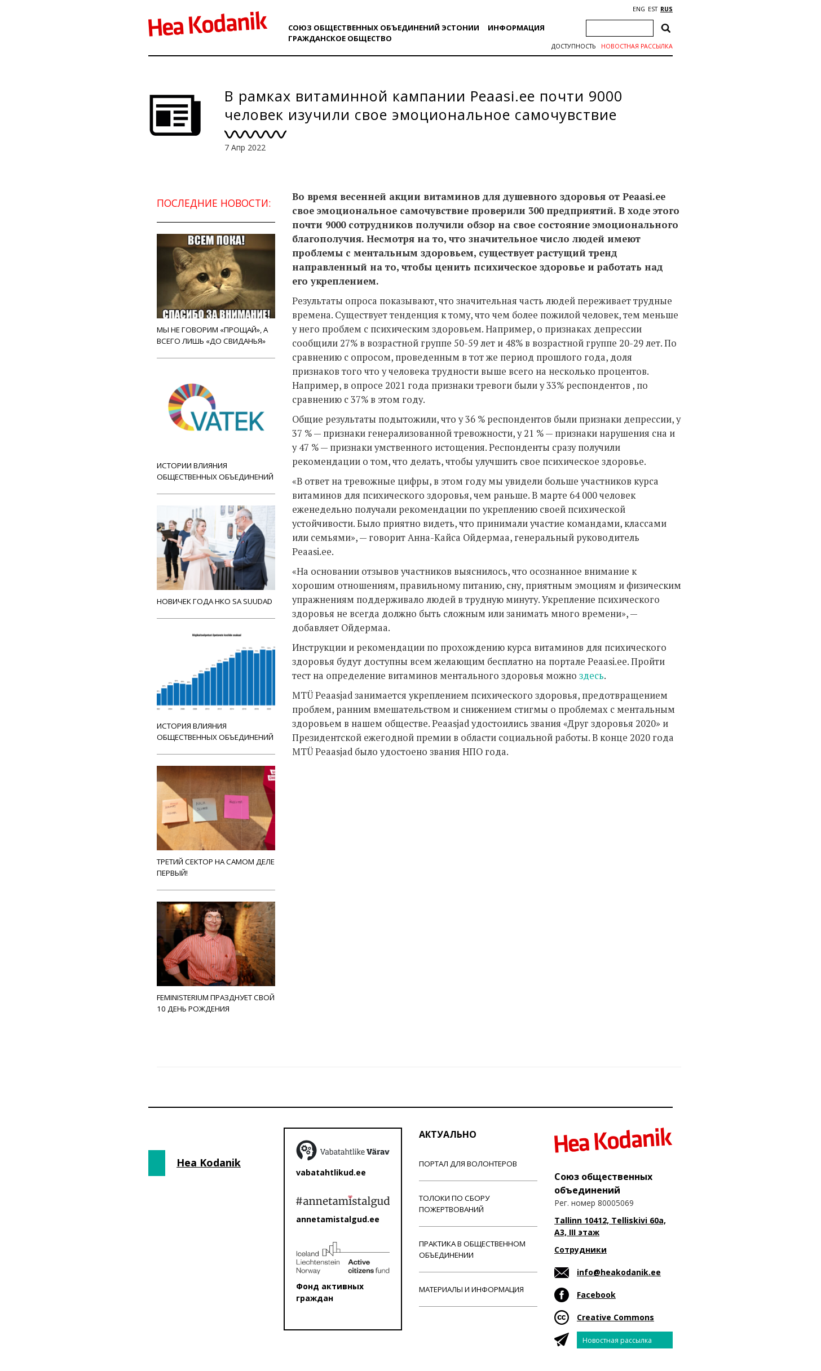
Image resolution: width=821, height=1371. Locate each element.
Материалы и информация (471, 1289)
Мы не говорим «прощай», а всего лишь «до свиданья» (216, 290)
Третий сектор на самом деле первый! (216, 822)
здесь (591, 675)
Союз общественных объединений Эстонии (383, 28)
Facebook (596, 1294)
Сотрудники (580, 1249)
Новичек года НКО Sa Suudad (216, 555)
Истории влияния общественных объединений (216, 426)
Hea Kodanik (208, 1162)
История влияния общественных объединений (216, 686)
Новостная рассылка (637, 46)
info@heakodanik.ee (619, 1272)
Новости (322, 796)
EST (652, 9)
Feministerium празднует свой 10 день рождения (216, 958)
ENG (639, 9)
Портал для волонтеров (468, 1164)
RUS (666, 9)
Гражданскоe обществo (340, 38)
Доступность (573, 46)
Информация (516, 28)
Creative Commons (615, 1317)
